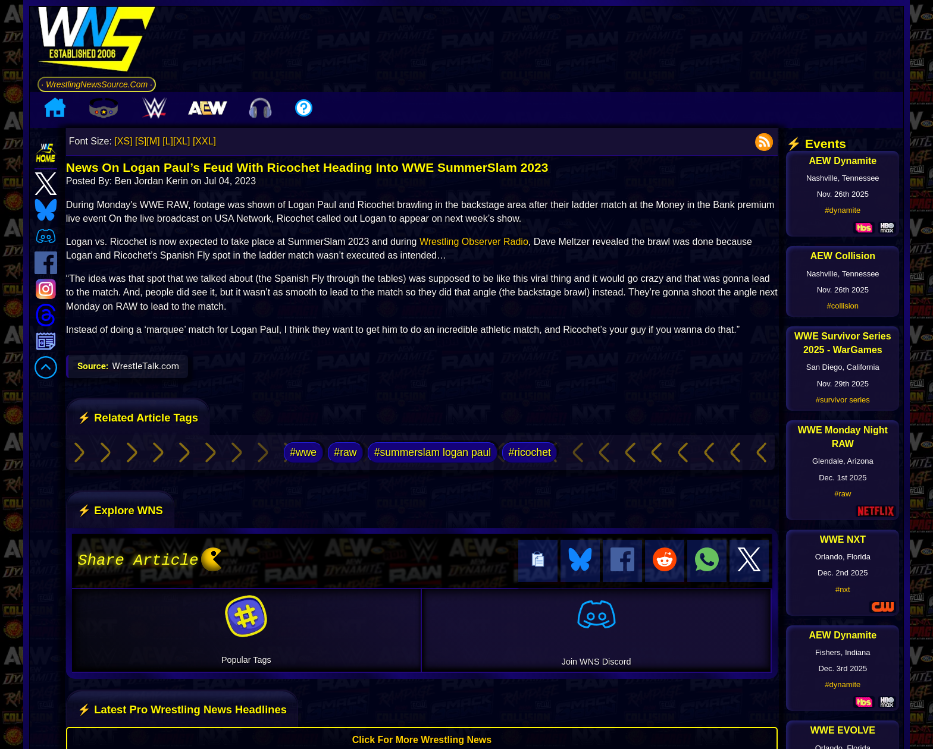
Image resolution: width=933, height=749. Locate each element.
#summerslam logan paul (432, 452)
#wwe (303, 452)
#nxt (842, 589)
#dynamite (842, 210)
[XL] (181, 141)
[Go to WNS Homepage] (96, 41)
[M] (153, 141)
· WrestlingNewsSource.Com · (96, 84)
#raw (345, 452)
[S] (141, 141)
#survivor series (843, 399)
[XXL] (204, 141)
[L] (167, 141)
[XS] (123, 141)
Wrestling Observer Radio (473, 242)
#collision (843, 305)
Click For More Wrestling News (421, 738)
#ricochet (529, 452)
